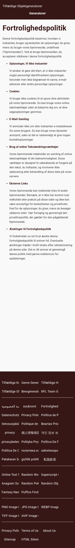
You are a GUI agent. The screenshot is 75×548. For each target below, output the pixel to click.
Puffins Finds (30, 492)
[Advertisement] (37, 321)
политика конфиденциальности (30, 450)
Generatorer (37, 13)
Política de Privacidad (49, 415)
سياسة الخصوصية (10, 406)
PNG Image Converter (10, 507)
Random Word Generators (30, 474)
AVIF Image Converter (30, 516)
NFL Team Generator (49, 391)
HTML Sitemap (30, 539)
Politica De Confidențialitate (10, 450)
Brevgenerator (30, 391)
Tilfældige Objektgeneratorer (22, 6)
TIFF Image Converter (10, 516)
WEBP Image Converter (49, 507)
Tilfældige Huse (49, 382)
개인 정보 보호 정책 (49, 432)
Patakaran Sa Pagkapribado (10, 459)
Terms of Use (30, 530)
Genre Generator (30, 382)
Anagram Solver (10, 483)
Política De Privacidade (49, 442)
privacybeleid (10, 442)
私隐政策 (50, 459)
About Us (49, 530)
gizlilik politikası (30, 459)
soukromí (29, 406)
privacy (10, 432)
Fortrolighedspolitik (49, 406)
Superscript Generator (49, 474)
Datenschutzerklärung (10, 415)
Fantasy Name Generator (10, 492)
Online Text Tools (10, 474)
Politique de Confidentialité (30, 424)
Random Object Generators (49, 483)
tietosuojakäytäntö (10, 424)
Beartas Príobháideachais (49, 424)
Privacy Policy (30, 415)
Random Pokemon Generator (30, 483)
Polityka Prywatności (30, 442)
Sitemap (10, 539)
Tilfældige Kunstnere (10, 382)
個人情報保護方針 (30, 432)
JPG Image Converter (30, 507)
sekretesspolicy (49, 450)
